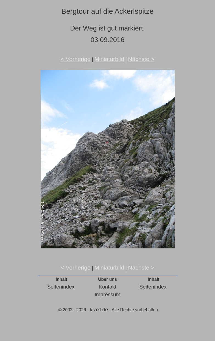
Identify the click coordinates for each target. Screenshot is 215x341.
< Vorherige (76, 59)
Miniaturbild (109, 59)
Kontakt (107, 287)
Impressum (108, 294)
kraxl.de (99, 309)
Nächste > (141, 59)
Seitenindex (60, 287)
